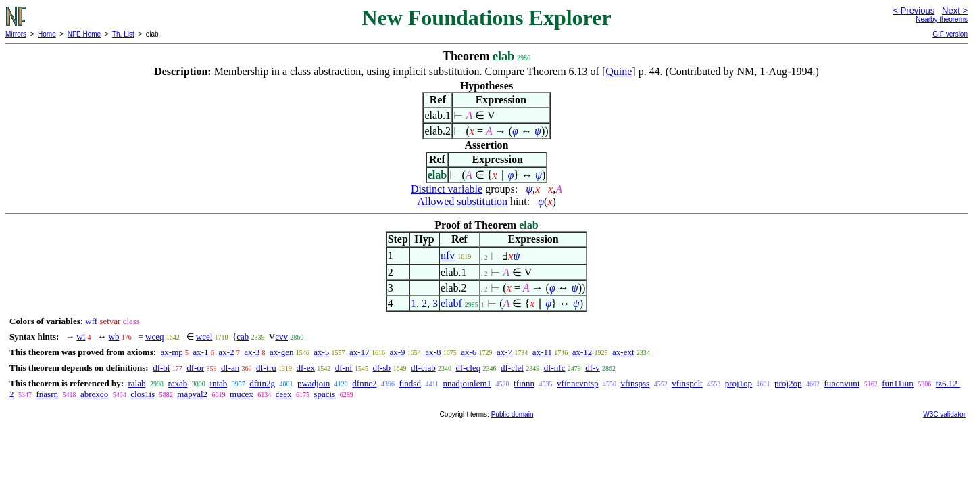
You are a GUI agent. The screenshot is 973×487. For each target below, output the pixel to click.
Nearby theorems (942, 19)
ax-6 (468, 352)
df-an (230, 368)
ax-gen (281, 352)
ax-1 (201, 352)
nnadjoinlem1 (467, 383)
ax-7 (504, 352)
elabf (451, 303)
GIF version (950, 34)
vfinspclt (687, 383)
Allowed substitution (462, 201)
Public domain (512, 414)
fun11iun (897, 383)
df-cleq (467, 368)
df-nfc (555, 368)
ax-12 (582, 352)
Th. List (123, 34)
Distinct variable (446, 189)
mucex (241, 394)
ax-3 (251, 352)
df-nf (344, 368)
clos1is (142, 394)
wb (114, 336)
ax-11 (542, 352)
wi (80, 336)
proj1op (738, 383)
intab (218, 383)
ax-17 (359, 352)
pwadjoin (313, 383)
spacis (325, 394)
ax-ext (623, 352)
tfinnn (524, 383)
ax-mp (172, 352)
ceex (284, 394)
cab (242, 336)
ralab (136, 383)
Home (47, 34)
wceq (154, 336)
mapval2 (192, 394)
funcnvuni (842, 383)
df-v (592, 368)
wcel (204, 336)
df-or (195, 368)
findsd (410, 383)
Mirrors (15, 34)
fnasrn (47, 394)
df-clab (423, 368)
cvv (281, 336)
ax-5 (321, 352)
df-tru (266, 368)
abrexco (94, 394)
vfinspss (635, 383)
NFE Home (84, 34)
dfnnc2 (364, 383)
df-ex (305, 368)
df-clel (512, 368)
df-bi (161, 368)
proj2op (787, 383)
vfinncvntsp (577, 383)
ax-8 (433, 352)
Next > (955, 10)
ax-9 (397, 352)
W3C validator (944, 414)
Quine (618, 71)
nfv (448, 255)
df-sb (381, 368)
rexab (177, 383)
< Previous (913, 10)
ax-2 (226, 352)
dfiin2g (262, 383)
